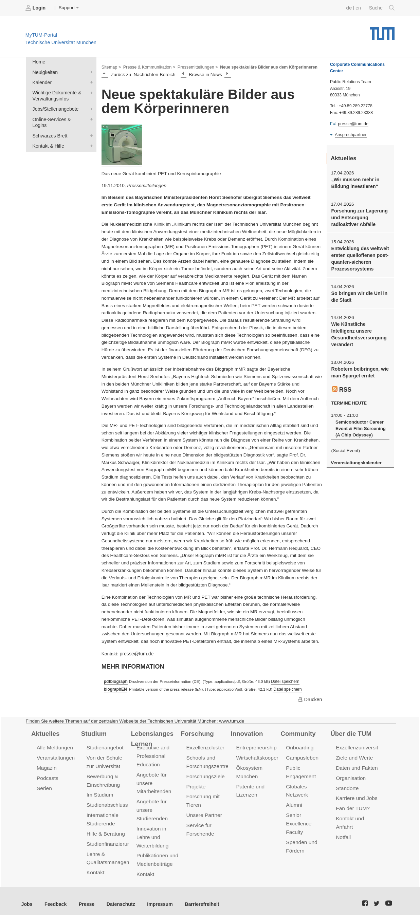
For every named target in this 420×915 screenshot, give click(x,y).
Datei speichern (283, 680)
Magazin (46, 766)
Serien (44, 785)
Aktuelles (44, 732)
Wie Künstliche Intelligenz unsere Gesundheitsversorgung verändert (359, 330)
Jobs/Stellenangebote (90, 106)
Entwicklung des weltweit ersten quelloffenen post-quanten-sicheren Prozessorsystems (359, 256)
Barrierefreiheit (195, 897)
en (359, 7)
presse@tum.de (136, 652)
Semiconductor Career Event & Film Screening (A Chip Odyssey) (359, 423)
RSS (341, 384)
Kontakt (95, 867)
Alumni (294, 802)
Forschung (197, 732)
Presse (84, 897)
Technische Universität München (382, 31)
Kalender (90, 81)
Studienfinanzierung (109, 839)
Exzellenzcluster (204, 746)
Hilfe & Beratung (105, 829)
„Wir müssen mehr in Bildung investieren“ (354, 182)
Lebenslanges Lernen (151, 737)
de (350, 7)
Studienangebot (104, 746)
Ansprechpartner (350, 134)
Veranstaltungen (55, 756)
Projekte (195, 784)
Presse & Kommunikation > (148, 66)
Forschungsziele (204, 774)
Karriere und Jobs (356, 795)
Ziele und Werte (353, 756)
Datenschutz (117, 897)
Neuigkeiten (90, 71)
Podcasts (47, 776)
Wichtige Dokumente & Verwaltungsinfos (90, 91)
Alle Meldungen (54, 746)
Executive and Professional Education (152, 754)
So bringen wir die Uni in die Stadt (358, 293)
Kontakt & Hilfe (90, 136)
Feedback (54, 897)
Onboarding (299, 746)
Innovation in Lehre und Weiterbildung (151, 832)
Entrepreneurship (255, 746)
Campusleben (301, 756)
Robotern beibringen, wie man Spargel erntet (358, 367)
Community (297, 732)
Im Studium (99, 792)
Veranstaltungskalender (355, 457)
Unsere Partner (203, 812)
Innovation (246, 732)
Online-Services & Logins (90, 116)
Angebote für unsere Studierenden (151, 807)
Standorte (347, 785)
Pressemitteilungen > (194, 66)
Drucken (310, 698)
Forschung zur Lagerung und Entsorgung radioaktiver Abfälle (358, 216)
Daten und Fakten (356, 766)
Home (38, 61)
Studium (93, 732)
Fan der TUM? (352, 805)
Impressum (155, 897)
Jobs (26, 897)
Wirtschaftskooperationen (264, 756)
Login (36, 8)
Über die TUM (350, 732)
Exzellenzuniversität (358, 746)
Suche (382, 8)
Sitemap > (111, 66)
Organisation (350, 776)
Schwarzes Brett (90, 126)
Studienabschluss (106, 802)
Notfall (343, 833)
